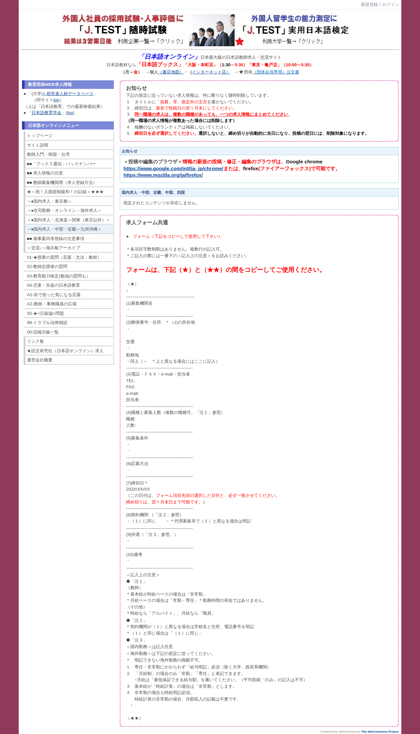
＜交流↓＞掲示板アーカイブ (53, 247)
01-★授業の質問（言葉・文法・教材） (64, 257)
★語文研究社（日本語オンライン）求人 (65, 350)
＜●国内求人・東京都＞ (49, 201)
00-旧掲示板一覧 (43, 332)
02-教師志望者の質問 (47, 266)
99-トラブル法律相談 (47, 322)
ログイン (390, 4)
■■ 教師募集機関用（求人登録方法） (62, 182)
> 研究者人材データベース (68, 93)
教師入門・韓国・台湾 (48, 154)
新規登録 (369, 4)
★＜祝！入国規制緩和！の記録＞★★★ (65, 191)
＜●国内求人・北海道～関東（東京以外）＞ (69, 219)
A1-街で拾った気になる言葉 (54, 294)
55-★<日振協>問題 (45, 313)
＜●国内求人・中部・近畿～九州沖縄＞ (64, 229)
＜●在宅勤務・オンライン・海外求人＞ (64, 210)
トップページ (39, 135)
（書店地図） (171, 72)
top (56, 99)
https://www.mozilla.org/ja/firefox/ (163, 175)
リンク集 (35, 341)
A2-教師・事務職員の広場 (51, 303)
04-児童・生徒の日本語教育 (53, 285)
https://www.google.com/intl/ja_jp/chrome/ (173, 168)
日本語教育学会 (46, 112)
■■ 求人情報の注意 (45, 173)
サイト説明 (37, 145)
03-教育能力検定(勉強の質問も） (58, 276)
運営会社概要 (39, 359)
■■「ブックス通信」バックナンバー (61, 163)
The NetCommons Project (380, 731)
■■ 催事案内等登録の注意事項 (55, 238)
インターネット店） (211, 72)
